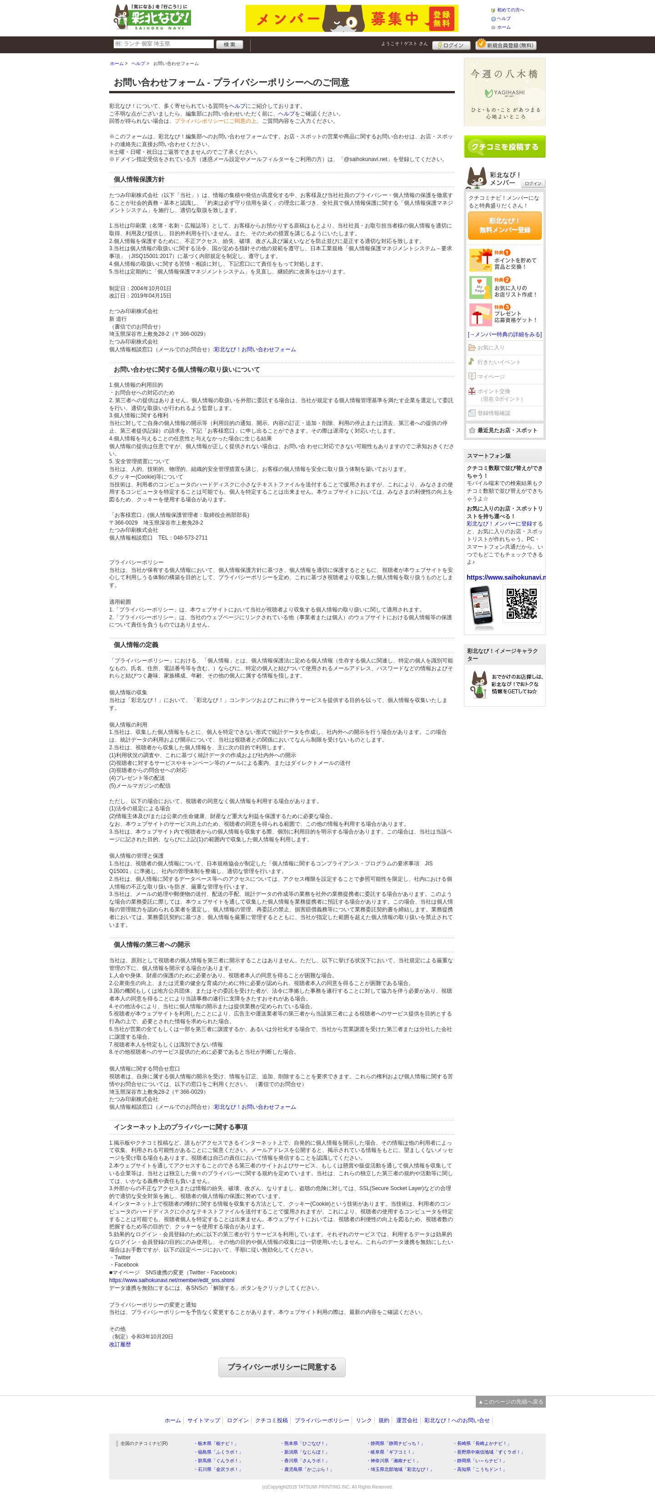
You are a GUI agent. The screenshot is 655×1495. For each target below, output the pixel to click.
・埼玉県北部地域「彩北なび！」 (400, 1469)
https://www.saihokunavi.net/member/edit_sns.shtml (171, 1280)
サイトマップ (203, 1420)
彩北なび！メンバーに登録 (499, 523)
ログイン (451, 44)
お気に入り (491, 347)
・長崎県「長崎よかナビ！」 (482, 1443)
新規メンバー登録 (506, 44)
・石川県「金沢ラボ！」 (218, 1469)
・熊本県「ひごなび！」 (305, 1443)
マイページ (491, 377)
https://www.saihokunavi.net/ (510, 577)
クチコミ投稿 (271, 1420)
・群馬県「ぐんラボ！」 (218, 1460)
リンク (364, 1420)
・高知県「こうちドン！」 (480, 1469)
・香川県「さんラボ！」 (305, 1460)
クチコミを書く (505, 146)
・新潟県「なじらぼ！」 (305, 1452)
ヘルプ (504, 18)
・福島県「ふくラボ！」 (218, 1452)
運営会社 (407, 1420)
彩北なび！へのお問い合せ (457, 1420)
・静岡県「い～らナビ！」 (480, 1460)
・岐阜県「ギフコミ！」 (391, 1452)
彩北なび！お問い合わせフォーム (255, 349)
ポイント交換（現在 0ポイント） (502, 395)
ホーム (504, 27)
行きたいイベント (499, 362)
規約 (383, 1420)
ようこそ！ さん (404, 43)
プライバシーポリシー (322, 1420)
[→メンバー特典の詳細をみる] (505, 334)
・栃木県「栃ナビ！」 (216, 1443)
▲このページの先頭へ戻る (511, 1402)
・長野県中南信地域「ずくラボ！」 (489, 1452)
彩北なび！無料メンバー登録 (504, 225)
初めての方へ (510, 9)
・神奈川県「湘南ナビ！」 (393, 1460)
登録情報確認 (494, 413)
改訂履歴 (120, 1344)
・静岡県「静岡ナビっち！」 (395, 1443)
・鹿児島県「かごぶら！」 (307, 1469)
